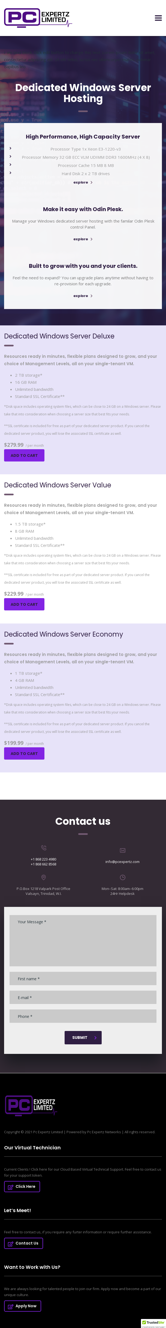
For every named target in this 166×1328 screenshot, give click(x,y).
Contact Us (23, 1243)
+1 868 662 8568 (43, 864)
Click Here (21, 1186)
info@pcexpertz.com (122, 861)
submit (84, 1037)
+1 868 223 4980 (43, 859)
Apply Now (22, 1306)
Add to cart (24, 455)
